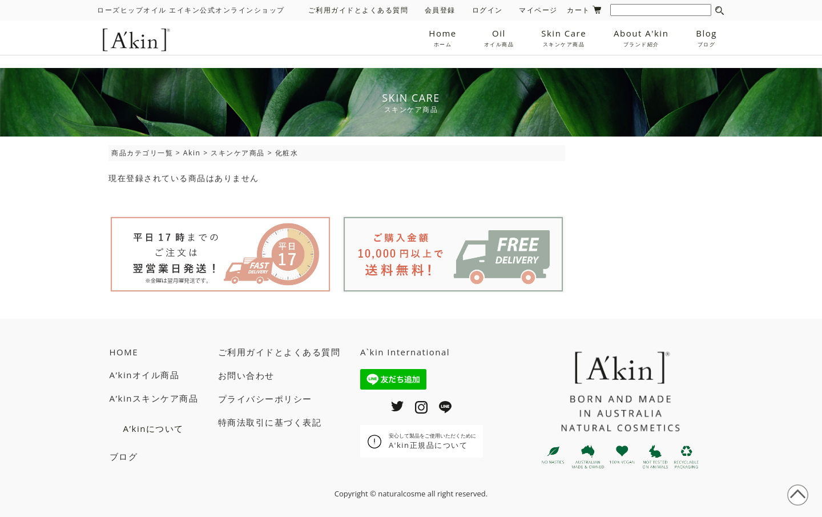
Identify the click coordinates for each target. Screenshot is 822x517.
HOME (124, 352)
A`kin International (405, 352)
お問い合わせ (246, 375)
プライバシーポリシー (265, 398)
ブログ (124, 456)
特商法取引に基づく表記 (270, 422)
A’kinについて (153, 428)
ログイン (487, 10)
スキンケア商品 (238, 153)
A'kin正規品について (432, 441)
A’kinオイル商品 (145, 374)
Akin (192, 153)
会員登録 (440, 10)
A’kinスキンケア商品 (154, 398)
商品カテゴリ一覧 (142, 153)
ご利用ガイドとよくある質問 (358, 10)
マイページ (538, 10)
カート (584, 10)
